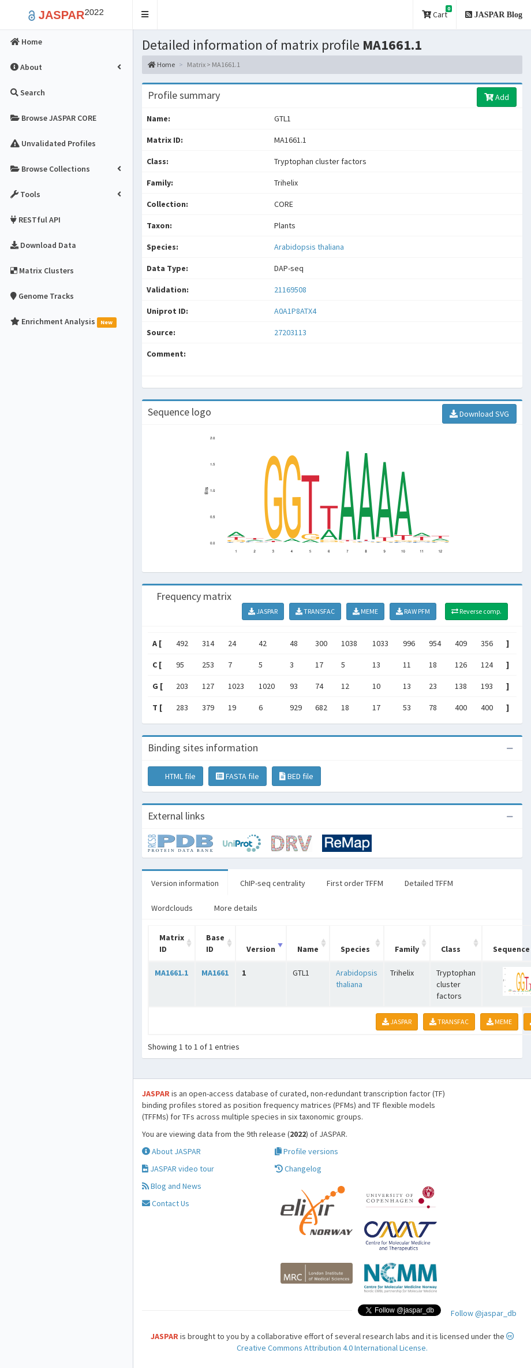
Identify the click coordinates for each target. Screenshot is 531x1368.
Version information (185, 883)
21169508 (290, 289)
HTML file (175, 776)
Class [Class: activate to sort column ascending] (451, 949)
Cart (437, 12)
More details (235, 908)
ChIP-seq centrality (272, 883)
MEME (365, 611)
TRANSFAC (315, 611)
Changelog (298, 1168)
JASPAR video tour (178, 1168)
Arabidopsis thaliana (309, 247)
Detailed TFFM (429, 883)
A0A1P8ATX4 (296, 311)
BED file (296, 776)
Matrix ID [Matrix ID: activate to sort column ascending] (171, 943)
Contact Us (165, 1203)
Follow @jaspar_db (484, 1313)
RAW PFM (413, 611)
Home (161, 64)
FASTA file (237, 776)
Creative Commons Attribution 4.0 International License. (375, 1342)
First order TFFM (355, 883)
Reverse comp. (476, 611)
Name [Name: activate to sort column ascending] (308, 949)
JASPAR (263, 611)
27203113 (290, 332)
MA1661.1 (171, 972)
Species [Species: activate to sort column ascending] (355, 949)
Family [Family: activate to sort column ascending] (407, 949)
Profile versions (306, 1151)
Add (496, 97)
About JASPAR (171, 1151)
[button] (145, 14)
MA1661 (215, 972)
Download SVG (479, 414)
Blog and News (171, 1186)
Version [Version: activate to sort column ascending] (260, 949)
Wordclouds (172, 908)
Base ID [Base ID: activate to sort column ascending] (215, 943)
